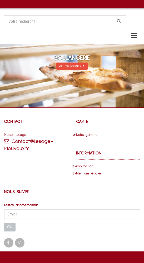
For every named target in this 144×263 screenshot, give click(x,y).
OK (9, 227)
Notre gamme (86, 135)
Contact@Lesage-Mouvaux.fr (28, 144)
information (84, 166)
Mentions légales (88, 173)
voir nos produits (72, 66)
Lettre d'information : (22, 205)
